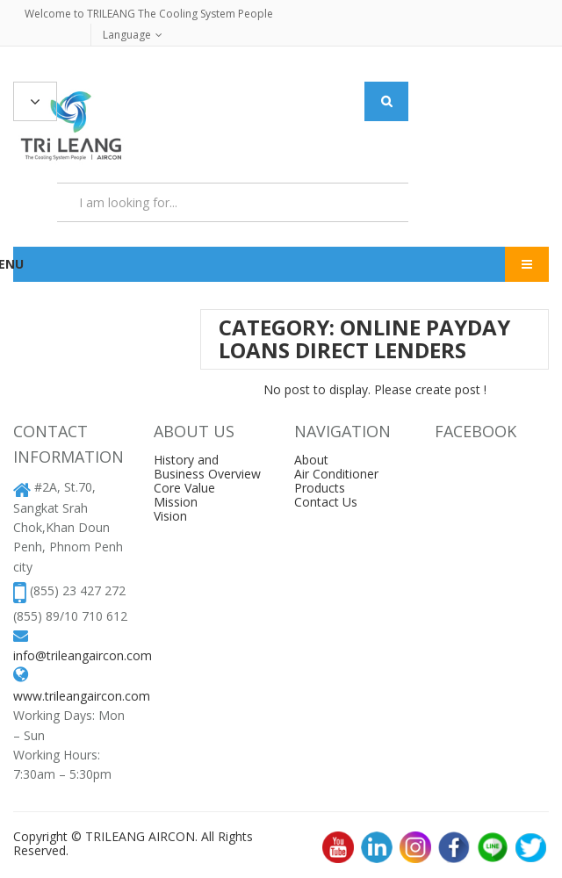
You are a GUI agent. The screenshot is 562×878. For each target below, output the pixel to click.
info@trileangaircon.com (82, 655)
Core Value (184, 487)
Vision (170, 515)
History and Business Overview (207, 466)
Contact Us (325, 501)
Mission (176, 501)
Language (127, 34)
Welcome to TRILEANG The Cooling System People (149, 13)
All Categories (35, 102)
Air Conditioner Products (336, 480)
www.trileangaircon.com (81, 695)
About (311, 459)
